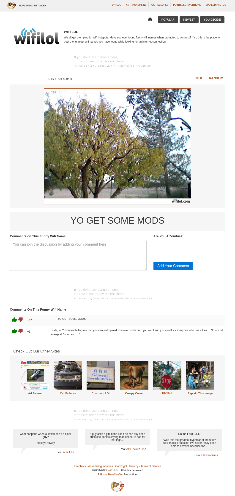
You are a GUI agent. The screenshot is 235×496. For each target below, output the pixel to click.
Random (216, 78)
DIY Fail (167, 393)
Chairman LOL (100, 393)
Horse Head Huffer (111, 474)
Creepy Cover (134, 393)
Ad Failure (35, 393)
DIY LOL (116, 5)
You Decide (212, 19)
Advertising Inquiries (100, 466)
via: (60, 452)
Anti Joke (68, 452)
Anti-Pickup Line (136, 5)
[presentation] (188, 249)
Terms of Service (151, 466)
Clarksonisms (209, 455)
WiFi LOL (113, 470)
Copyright (121, 466)
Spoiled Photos (216, 5)
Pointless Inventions (187, 5)
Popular (168, 19)
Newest (189, 19)
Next (199, 78)
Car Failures (159, 5)
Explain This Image (200, 393)
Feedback (80, 466)
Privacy (133, 466)
